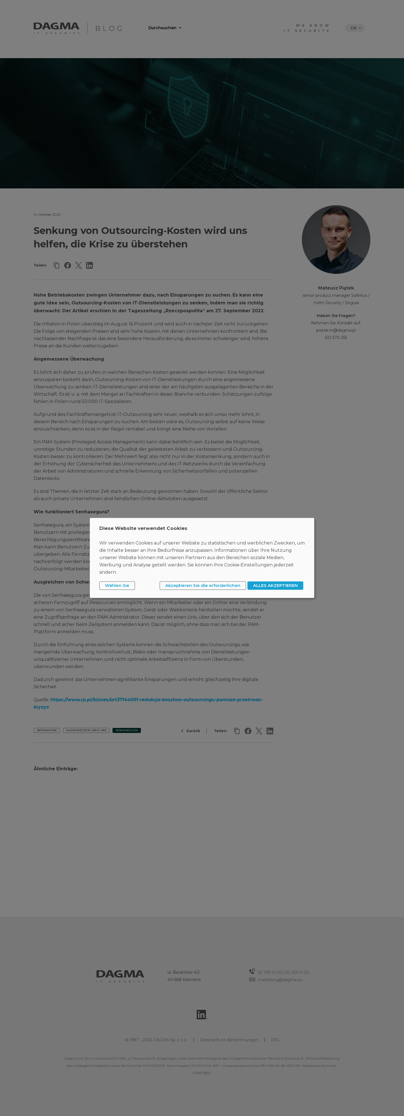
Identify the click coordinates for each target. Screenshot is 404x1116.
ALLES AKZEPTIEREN (275, 585)
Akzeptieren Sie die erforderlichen (202, 585)
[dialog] (202, 558)
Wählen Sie (117, 585)
